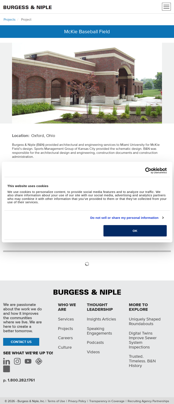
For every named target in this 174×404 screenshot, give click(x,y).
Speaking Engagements (99, 330)
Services (66, 319)
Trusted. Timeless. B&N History (142, 361)
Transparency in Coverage (106, 401)
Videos (93, 352)
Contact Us (21, 342)
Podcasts (95, 342)
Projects (9, 19)
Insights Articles (101, 319)
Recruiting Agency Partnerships (148, 401)
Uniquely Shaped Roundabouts (145, 321)
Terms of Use (56, 401)
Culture (65, 347)
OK (135, 230)
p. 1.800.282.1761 (19, 380)
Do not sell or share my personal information (124, 217)
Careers (65, 337)
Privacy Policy (77, 401)
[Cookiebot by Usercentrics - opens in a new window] (148, 170)
